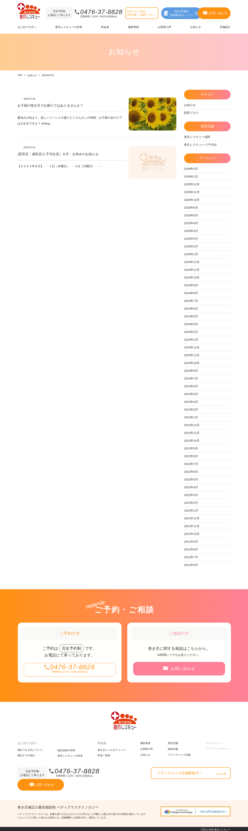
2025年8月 (191, 215)
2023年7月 (191, 378)
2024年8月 (191, 293)
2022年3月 (191, 495)
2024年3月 (191, 324)
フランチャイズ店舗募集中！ (179, 772)
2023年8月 (191, 370)
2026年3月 (191, 168)
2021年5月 (191, 564)
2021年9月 (191, 541)
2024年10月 (192, 277)
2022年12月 (192, 425)
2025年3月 (191, 238)
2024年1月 (191, 339)
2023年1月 (191, 417)
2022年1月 (191, 510)
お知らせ (32, 75)
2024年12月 (192, 262)
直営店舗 (173, 741)
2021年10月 (192, 533)
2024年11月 (192, 269)
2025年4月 (191, 230)
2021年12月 (192, 518)
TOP (19, 75)
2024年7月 (191, 300)
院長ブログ (191, 112)
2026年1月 (191, 176)
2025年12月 (192, 184)
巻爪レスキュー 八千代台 (200, 144)
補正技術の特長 (66, 748)
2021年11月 (192, 526)
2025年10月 (192, 199)
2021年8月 (191, 549)
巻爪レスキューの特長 (70, 754)
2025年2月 (191, 246)
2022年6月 (191, 471)
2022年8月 (191, 456)
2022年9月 (191, 448)
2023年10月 (192, 363)
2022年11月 (192, 432)
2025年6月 (191, 223)
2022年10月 (192, 440)
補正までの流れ (26, 753)
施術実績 (145, 741)
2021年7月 (191, 557)
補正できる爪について (30, 748)
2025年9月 (191, 207)
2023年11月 (192, 355)
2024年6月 (191, 308)
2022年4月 (191, 487)
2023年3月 (191, 409)
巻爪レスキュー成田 (197, 136)
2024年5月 (191, 316)
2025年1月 (191, 254)
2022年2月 (191, 502)
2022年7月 (191, 464)
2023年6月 (191, 386)
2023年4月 (191, 401)
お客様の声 (146, 747)
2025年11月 (192, 192)
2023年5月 (191, 394)
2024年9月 (191, 285)
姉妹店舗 (173, 747)
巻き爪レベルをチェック (111, 748)
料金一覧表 (104, 753)
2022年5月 (191, 479)
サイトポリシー (214, 741)
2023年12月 (192, 347)
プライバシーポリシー (218, 747)
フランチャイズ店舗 (179, 753)
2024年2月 (191, 331)
